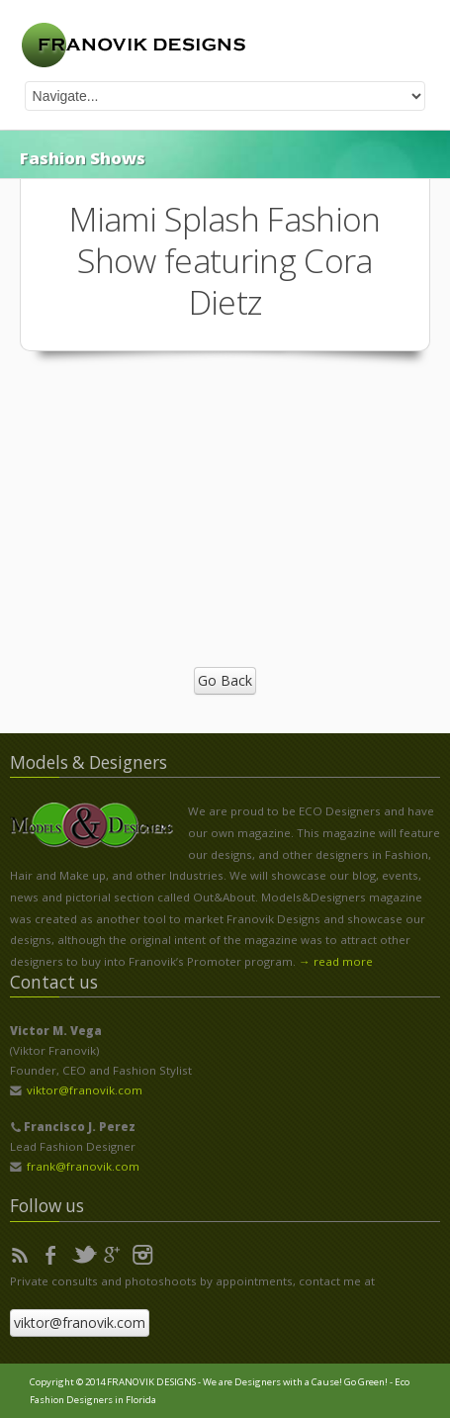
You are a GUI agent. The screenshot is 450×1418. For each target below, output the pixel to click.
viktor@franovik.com (84, 1090)
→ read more (336, 961)
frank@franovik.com (83, 1166)
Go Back (225, 680)
